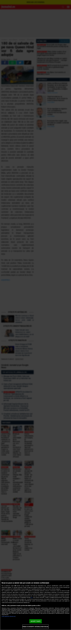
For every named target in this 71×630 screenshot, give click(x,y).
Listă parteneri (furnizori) (8, 616)
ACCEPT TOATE (35, 621)
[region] (35, 605)
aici (32, 597)
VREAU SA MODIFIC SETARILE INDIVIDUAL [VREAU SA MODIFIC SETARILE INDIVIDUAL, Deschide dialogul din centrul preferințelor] (35, 626)
